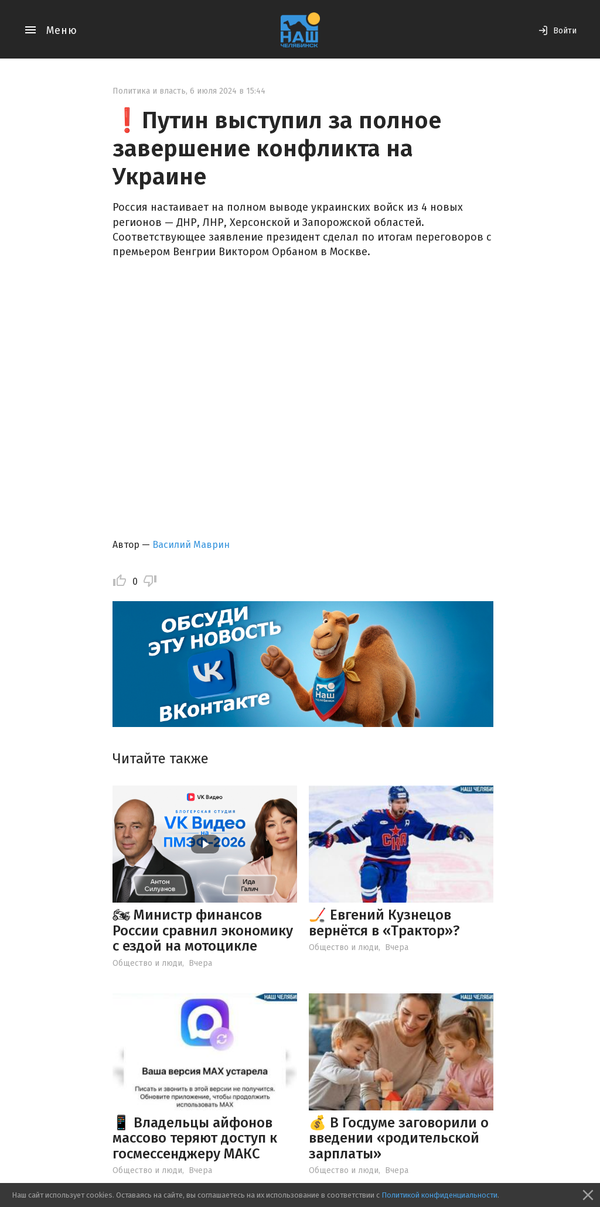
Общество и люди (147, 963)
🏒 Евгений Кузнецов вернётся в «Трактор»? (384, 922)
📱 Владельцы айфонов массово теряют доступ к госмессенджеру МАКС (194, 1138)
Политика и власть (149, 91)
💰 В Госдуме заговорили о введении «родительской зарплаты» (399, 1138)
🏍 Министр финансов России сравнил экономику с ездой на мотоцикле (202, 930)
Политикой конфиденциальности (439, 1195)
